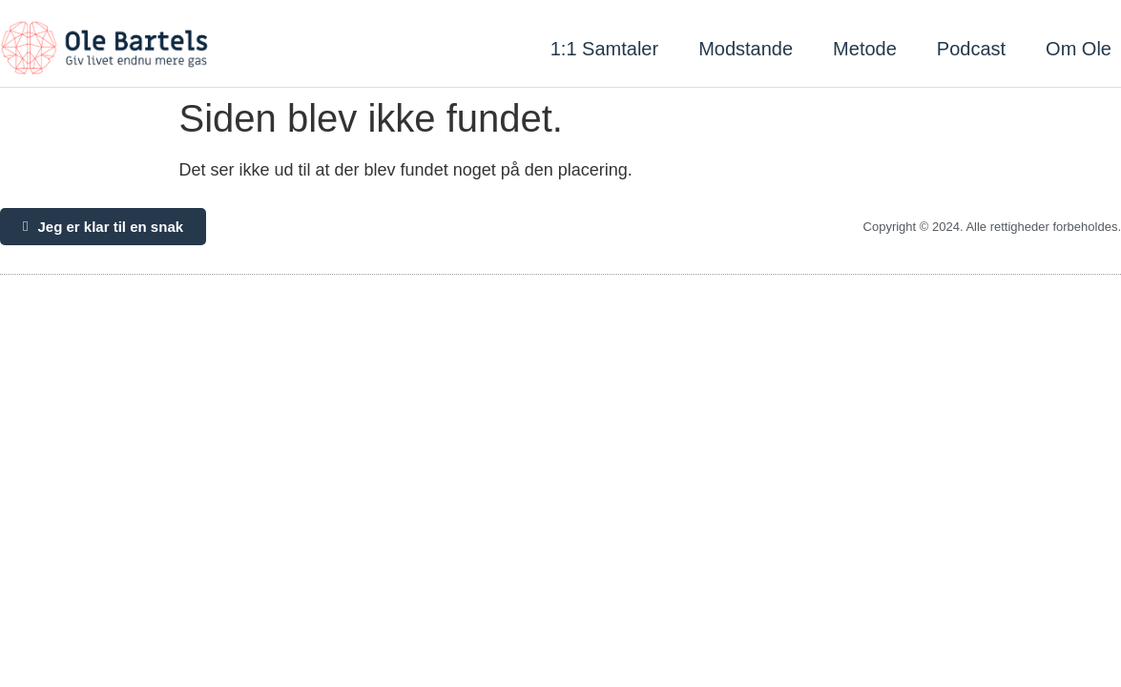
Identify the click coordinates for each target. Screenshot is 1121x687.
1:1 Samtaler (604, 48)
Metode (865, 48)
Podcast (971, 48)
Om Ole (1078, 48)
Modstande (745, 48)
